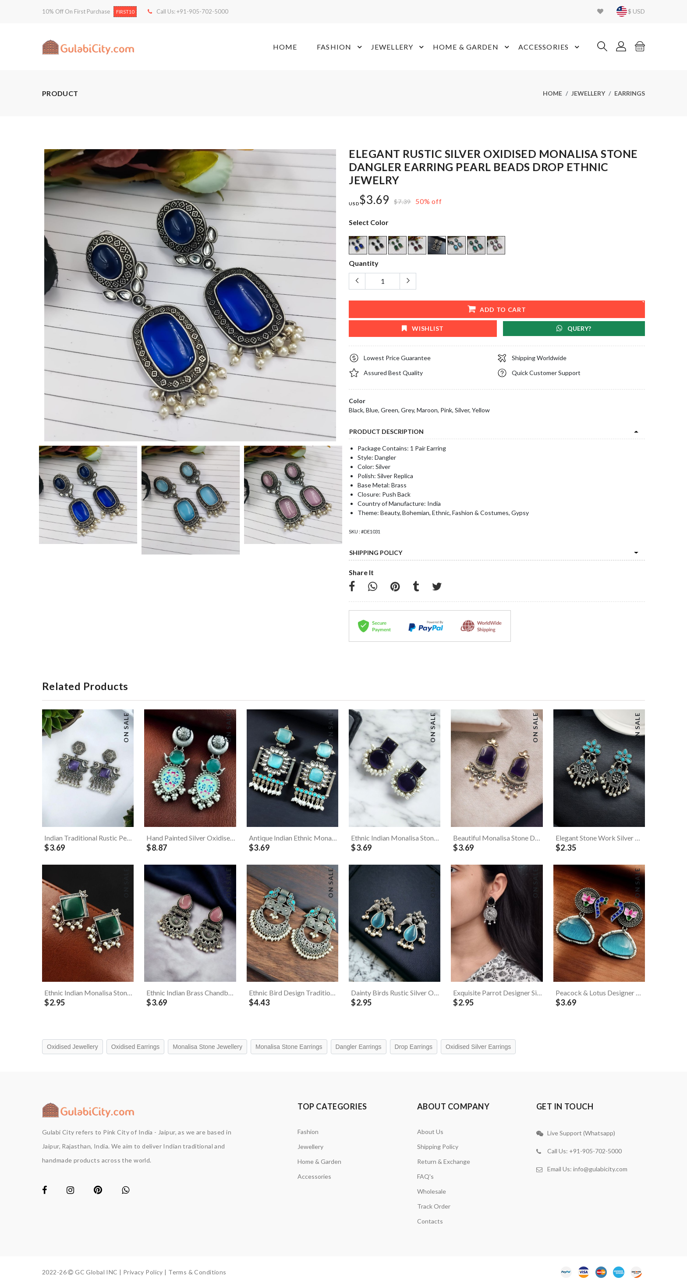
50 (419, 201)
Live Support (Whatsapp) (581, 1133)
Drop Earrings (413, 1046)
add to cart (496, 308)
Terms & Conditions (197, 1272)
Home (285, 47)
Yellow (481, 410)
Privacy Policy (143, 1272)
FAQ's (425, 1176)
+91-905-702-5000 (202, 11)
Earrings (629, 93)
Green (389, 410)
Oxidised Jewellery (72, 1046)
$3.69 (374, 200)
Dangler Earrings (359, 1046)
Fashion (341, 46)
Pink (446, 410)
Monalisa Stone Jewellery (207, 1046)
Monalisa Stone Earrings (288, 1046)
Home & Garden (472, 46)
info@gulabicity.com (600, 1169)
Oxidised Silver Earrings (478, 1046)
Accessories (550, 46)
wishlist (423, 328)
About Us (430, 1131)
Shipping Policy (375, 552)
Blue (372, 410)
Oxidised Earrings (135, 1046)
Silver (462, 410)
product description (386, 431)
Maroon (427, 410)
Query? (573, 328)
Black (356, 410)
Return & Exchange (443, 1161)
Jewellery (398, 46)
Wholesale (431, 1191)
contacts (430, 1221)
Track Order (433, 1206)
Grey (407, 410)
